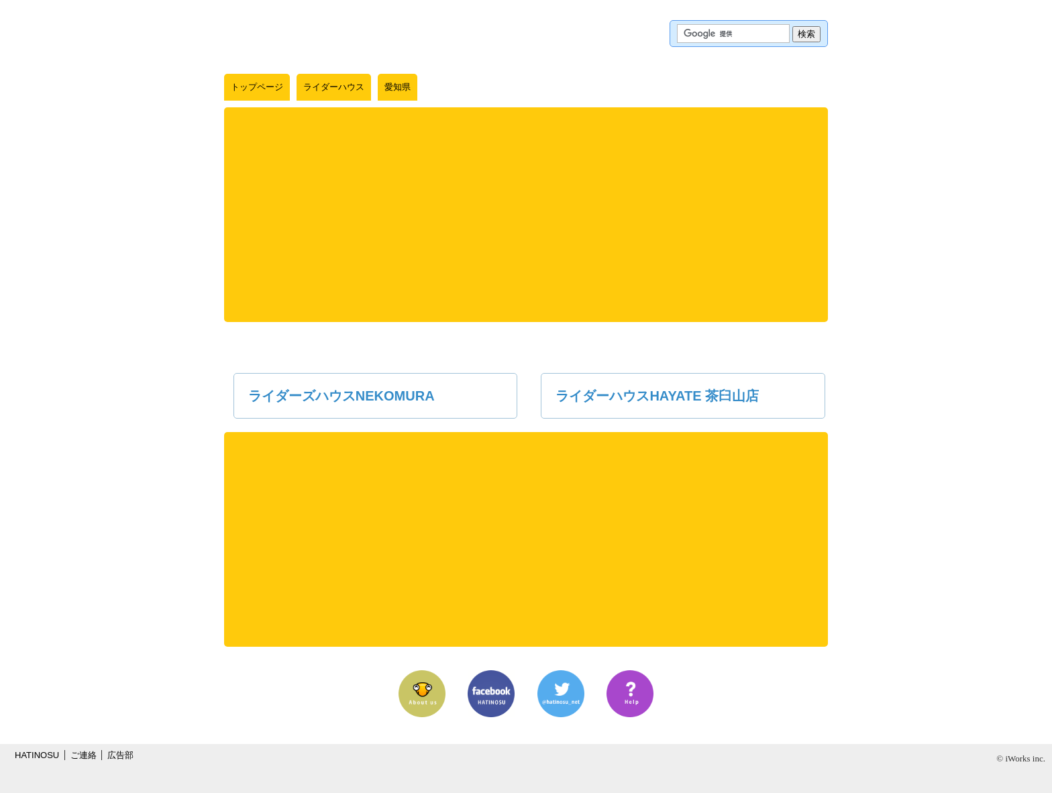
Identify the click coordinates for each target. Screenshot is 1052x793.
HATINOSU (37, 755)
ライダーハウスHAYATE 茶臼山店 (657, 395)
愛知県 (397, 87)
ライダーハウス (333, 87)
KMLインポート (730, 87)
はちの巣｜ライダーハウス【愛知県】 (303, 33)
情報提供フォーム (785, 87)
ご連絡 (83, 755)
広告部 (120, 755)
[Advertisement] (526, 215)
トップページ (257, 87)
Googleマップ (682, 87)
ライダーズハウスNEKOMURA (341, 395)
